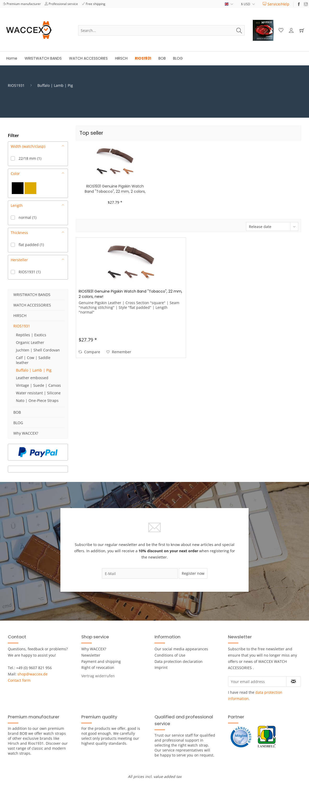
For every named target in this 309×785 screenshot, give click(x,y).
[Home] (12, 58)
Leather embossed (32, 377)
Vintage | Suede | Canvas (38, 385)
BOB (17, 412)
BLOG (18, 422)
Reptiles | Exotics (31, 334)
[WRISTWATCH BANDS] (43, 58)
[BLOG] (177, 58)
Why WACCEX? (25, 433)
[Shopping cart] (301, 30)
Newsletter (90, 655)
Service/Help (276, 4)
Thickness (19, 232)
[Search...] (161, 30)
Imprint (161, 667)
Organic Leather (30, 342)
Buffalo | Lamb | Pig (34, 370)
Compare (89, 351)
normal (27, 217)
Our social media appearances (181, 648)
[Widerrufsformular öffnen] (98, 675)
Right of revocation (97, 667)
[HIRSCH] (121, 58)
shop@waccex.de (33, 674)
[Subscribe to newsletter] (293, 681)
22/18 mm (30, 158)
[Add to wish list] (118, 352)
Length (17, 205)
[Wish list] (280, 30)
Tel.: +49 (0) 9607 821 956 (30, 667)
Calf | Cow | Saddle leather (33, 360)
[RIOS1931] (143, 58)
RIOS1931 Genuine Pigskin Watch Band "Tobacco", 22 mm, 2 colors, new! (115, 189)
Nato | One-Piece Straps (37, 400)
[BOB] (162, 58)
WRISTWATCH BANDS (31, 294)
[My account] (291, 30)
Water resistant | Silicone (38, 392)
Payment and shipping (101, 661)
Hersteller (19, 259)
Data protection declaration (178, 661)
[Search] (239, 30)
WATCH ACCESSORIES (32, 305)
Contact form (19, 680)
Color (15, 173)
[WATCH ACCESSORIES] (88, 58)
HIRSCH (19, 315)
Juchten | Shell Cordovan (38, 350)
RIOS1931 (30, 271)
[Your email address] (257, 681)
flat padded (31, 244)
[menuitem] (276, 4)
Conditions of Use (169, 655)
